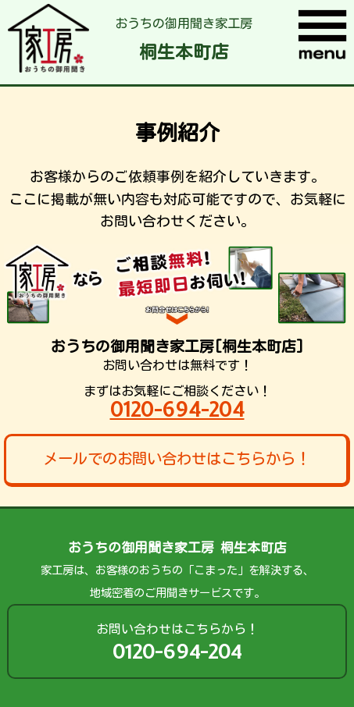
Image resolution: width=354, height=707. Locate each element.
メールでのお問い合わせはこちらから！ (176, 458)
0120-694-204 (177, 409)
